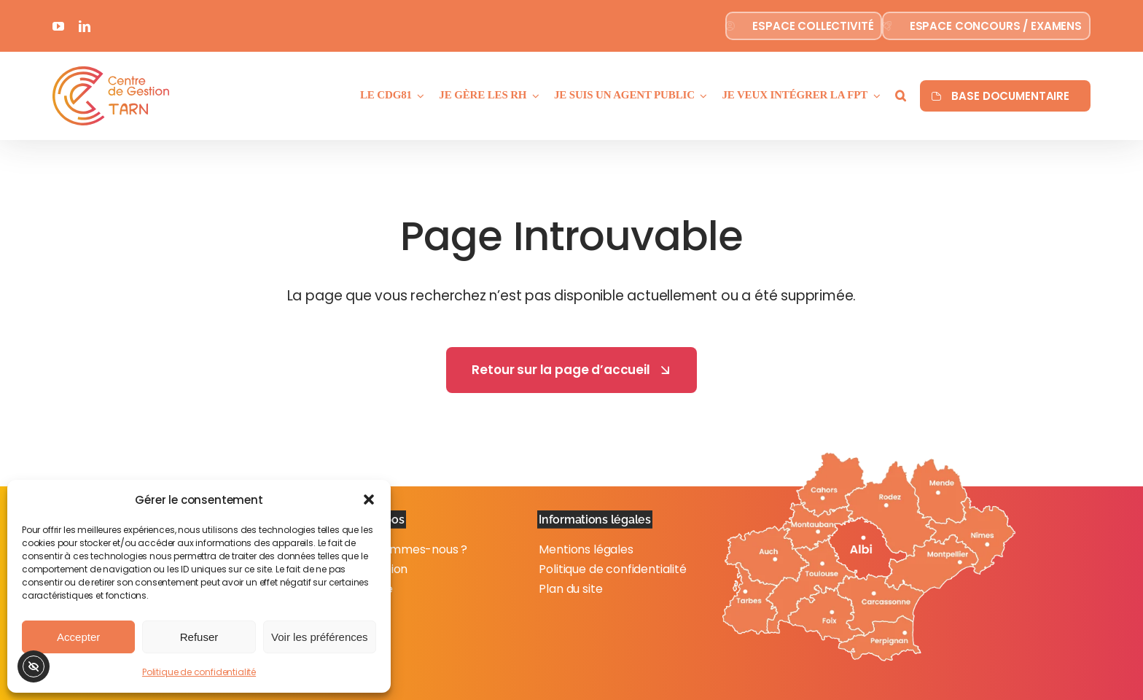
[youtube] (58, 26)
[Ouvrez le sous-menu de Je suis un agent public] (701, 96)
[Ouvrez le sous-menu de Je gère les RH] (532, 96)
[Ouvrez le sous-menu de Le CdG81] (418, 96)
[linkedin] (84, 26)
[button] (369, 499)
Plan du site (570, 588)
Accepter (78, 637)
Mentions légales (586, 549)
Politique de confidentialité (199, 672)
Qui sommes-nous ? (411, 549)
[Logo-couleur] (110, 72)
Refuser (199, 637)
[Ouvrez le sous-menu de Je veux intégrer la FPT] (874, 96)
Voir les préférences (319, 637)
